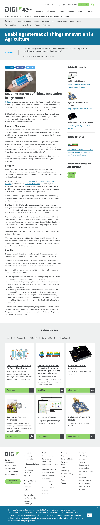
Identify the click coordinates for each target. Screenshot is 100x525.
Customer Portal (48, 472)
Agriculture (72, 173)
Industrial (71, 176)
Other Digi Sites (85, 483)
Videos (37, 25)
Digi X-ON (27, 476)
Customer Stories (26, 17)
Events (36, 21)
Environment (84, 465)
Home (7, 17)
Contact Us (84, 4)
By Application (29, 459)
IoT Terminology (48, 21)
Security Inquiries (11, 474)
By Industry (28, 456)
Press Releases (84, 486)
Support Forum (47, 481)
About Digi (83, 456)
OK (89, 515)
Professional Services (50, 464)
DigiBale (8, 102)
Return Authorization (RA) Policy (49, 477)
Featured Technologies (28, 502)
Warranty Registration (46, 491)
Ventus (26, 490)
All (10, 338)
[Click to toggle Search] (93, 4)
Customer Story (49, 338)
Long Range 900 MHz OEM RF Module (80, 108)
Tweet (32, 67)
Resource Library (11, 25)
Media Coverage (85, 480)
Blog (58, 4)
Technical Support (49, 470)
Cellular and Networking (46, 460)
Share (11, 67)
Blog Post (65, 338)
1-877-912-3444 (10, 465)
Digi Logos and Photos (66, 463)
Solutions (40, 11)
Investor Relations (86, 471)
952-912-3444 (10, 468)
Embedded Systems (49, 456)
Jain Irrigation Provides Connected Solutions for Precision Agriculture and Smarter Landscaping (80, 152)
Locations (82, 477)
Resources (71, 11)
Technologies (51, 11)
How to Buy (72, 4)
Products (62, 11)
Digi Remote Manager (32, 184)
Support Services (48, 487)
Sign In (64, 4)
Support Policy (47, 484)
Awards (82, 459)
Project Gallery (75, 21)
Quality (82, 489)
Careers (82, 462)
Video (34, 338)
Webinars (46, 25)
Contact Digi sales (11, 471)
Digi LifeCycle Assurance (28, 471)
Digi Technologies (30, 498)
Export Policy (84, 468)
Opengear (27, 484)
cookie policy (75, 515)
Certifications (62, 21)
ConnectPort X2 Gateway (26, 181)
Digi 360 (26, 467)
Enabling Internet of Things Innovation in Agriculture (51, 17)
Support (81, 11)
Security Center (26, 25)
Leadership (83, 474)
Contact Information (9, 461)
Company (90, 11)
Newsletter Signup (13, 481)
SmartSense (28, 487)
